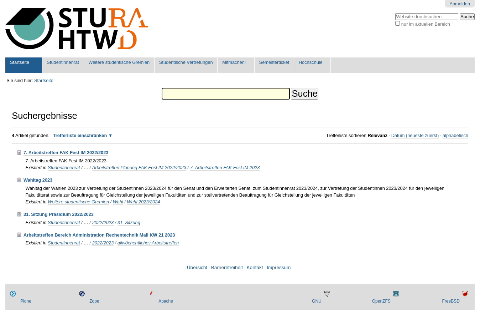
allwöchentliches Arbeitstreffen (148, 242)
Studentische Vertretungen (186, 62)
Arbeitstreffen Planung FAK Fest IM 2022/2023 (139, 167)
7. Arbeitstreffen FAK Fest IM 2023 (225, 167)
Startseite (19, 62)
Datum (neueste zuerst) (415, 135)
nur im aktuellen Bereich (425, 24)
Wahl (118, 201)
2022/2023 (103, 222)
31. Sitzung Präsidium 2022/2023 (59, 214)
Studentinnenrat (63, 62)
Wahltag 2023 (38, 180)
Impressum (279, 267)
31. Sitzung (129, 222)
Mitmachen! (234, 62)
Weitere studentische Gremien (119, 62)
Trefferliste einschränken (80, 135)
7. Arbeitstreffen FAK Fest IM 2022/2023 (66, 152)
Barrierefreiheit (227, 267)
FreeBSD (450, 301)
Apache (165, 301)
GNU (317, 301)
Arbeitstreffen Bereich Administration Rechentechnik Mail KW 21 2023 (99, 235)
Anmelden (459, 3)
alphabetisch (455, 135)
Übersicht (197, 267)
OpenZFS (381, 301)
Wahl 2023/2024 (143, 201)
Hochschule (311, 62)
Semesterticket (274, 62)
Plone (25, 301)
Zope (94, 301)
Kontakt (255, 267)
